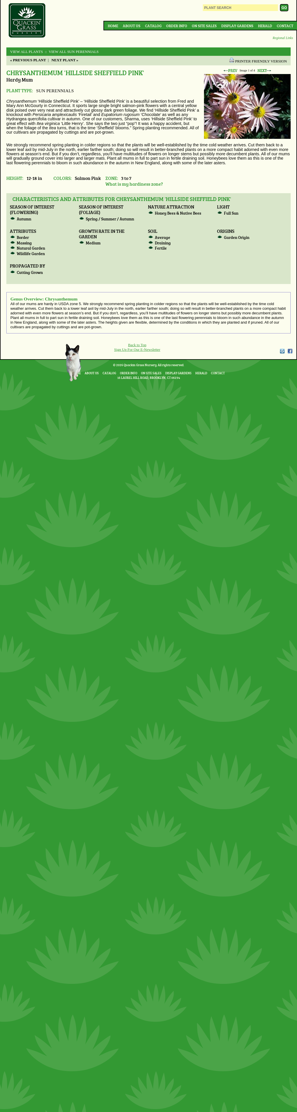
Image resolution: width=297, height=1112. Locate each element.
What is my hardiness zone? (134, 184)
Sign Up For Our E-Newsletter (137, 349)
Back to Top (137, 345)
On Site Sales (204, 25)
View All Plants (26, 51)
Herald (265, 25)
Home (113, 25)
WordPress (282, 351)
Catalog (153, 25)
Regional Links (283, 38)
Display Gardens (237, 25)
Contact (285, 25)
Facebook (290, 351)
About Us (131, 25)
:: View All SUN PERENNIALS (71, 51)
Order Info (176, 25)
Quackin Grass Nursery (27, 21)
